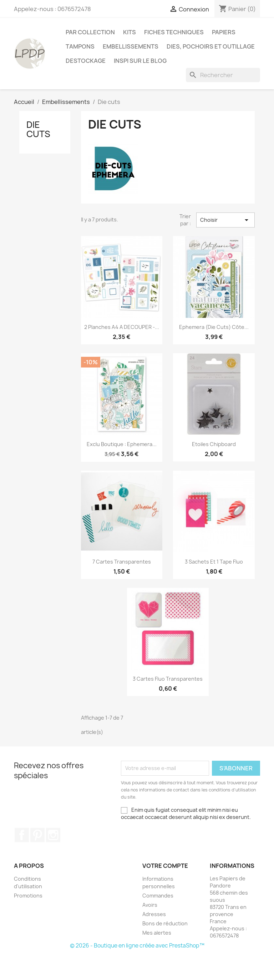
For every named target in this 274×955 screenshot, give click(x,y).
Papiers (223, 32)
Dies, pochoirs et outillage (211, 46)
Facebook (22, 835)
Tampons (80, 46)
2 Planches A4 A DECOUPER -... (121, 327)
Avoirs (149, 904)
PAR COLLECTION (90, 32)
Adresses (154, 914)
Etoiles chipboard (214, 444)
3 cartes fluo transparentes (168, 678)
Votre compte (165, 866)
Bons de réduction (165, 923)
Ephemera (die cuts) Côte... (214, 327)
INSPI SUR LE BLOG (140, 61)
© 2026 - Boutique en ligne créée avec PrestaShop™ (137, 945)
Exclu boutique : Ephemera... (122, 444)
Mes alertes (156, 932)
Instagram (53, 835)
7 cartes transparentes (121, 561)
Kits (129, 32)
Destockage (86, 61)
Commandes (157, 895)
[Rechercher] (223, 75)
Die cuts (38, 129)
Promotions (28, 895)
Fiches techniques (174, 32)
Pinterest (37, 835)
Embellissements (130, 46)
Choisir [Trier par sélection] (225, 220)
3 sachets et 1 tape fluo (214, 561)
